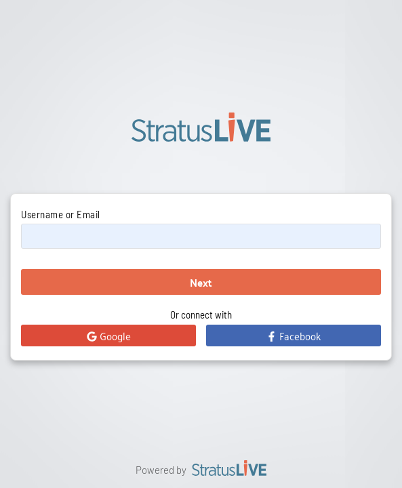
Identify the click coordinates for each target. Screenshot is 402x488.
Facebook (293, 335)
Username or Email (60, 214)
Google (109, 335)
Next (201, 282)
